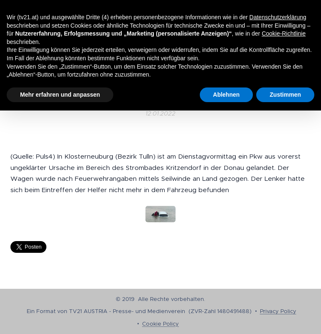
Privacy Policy (278, 311)
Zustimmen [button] (285, 94)
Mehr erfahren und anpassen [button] (60, 94)
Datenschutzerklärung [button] (278, 17)
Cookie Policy (160, 323)
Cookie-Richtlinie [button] (284, 33)
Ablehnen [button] (226, 94)
